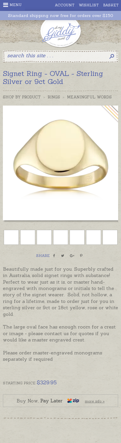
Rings (54, 97)
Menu (12, 5)
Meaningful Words (89, 97)
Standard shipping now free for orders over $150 (60, 15)
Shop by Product (22, 97)
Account (65, 5)
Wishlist (89, 5)
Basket (111, 5)
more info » (95, 401)
